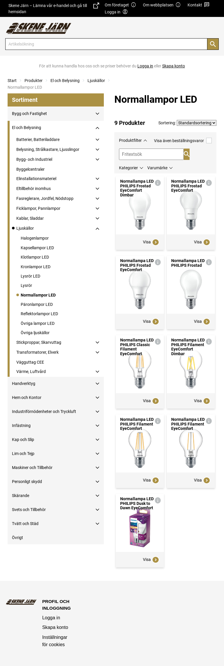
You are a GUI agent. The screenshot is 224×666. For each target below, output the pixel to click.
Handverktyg (23, 383)
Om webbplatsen (162, 5)
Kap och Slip (23, 439)
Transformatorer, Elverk (37, 352)
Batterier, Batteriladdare (38, 139)
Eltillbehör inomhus (33, 188)
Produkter (33, 80)
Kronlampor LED (35, 266)
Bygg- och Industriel (34, 159)
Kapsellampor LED (37, 247)
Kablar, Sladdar (30, 218)
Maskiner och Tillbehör (32, 467)
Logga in (51, 617)
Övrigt (17, 537)
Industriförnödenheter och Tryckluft (44, 411)
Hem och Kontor (26, 397)
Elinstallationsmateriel (36, 178)
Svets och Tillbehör (29, 509)
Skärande (20, 495)
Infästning (21, 425)
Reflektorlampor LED (39, 313)
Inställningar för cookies (54, 641)
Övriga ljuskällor (35, 332)
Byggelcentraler (30, 169)
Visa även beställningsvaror (183, 140)
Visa (151, 242)
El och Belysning (65, 80)
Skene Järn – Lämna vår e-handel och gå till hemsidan (53, 8)
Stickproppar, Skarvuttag (38, 342)
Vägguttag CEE (30, 362)
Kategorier (128, 167)
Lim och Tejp (23, 453)
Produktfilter (130, 140)
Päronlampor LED (37, 304)
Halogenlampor (35, 238)
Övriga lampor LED (38, 323)
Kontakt (198, 5)
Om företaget (120, 5)
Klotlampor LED (35, 257)
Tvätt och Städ (25, 523)
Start (12, 80)
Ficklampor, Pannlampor (38, 208)
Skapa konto (55, 627)
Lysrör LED (30, 276)
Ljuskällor (96, 80)
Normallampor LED (38, 295)
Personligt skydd (27, 481)
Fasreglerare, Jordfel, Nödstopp (45, 198)
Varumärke (157, 167)
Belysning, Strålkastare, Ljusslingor (47, 149)
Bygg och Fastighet (29, 113)
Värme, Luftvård (31, 371)
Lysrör (26, 285)
